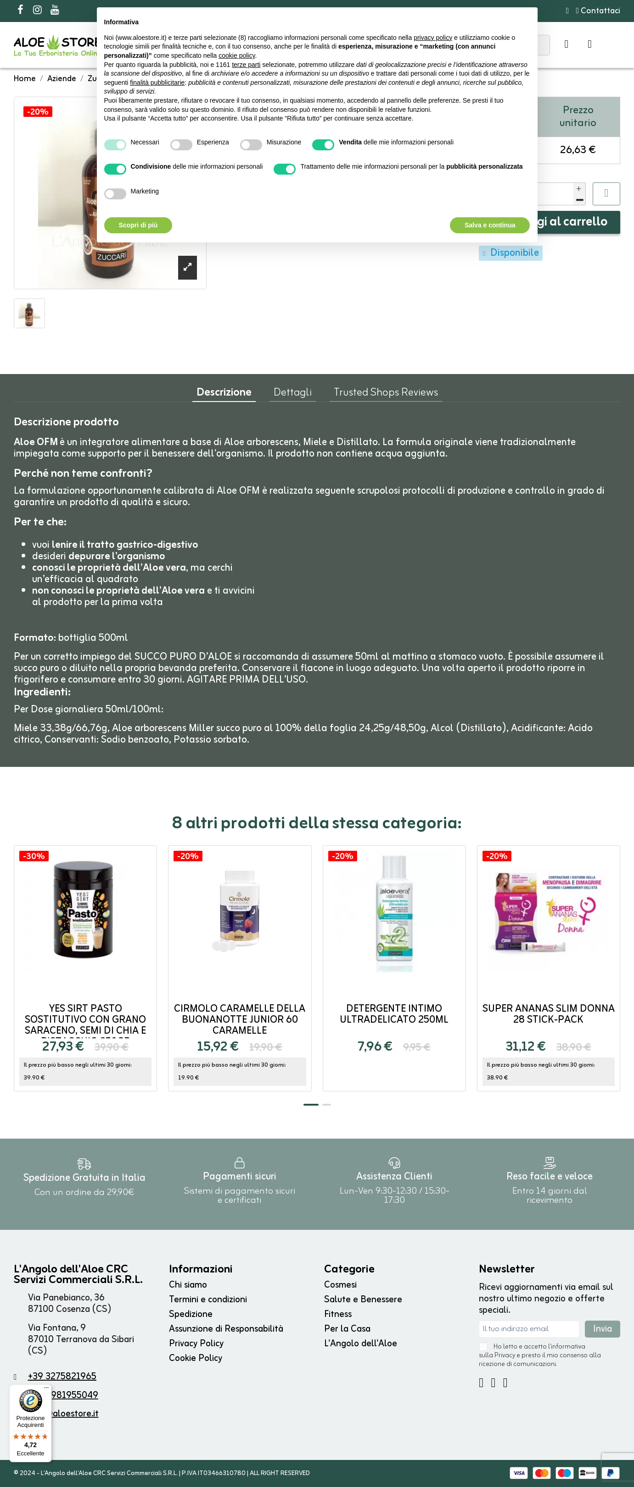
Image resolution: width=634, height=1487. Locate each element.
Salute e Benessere (363, 1299)
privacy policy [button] (433, 37)
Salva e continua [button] (490, 225)
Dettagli (293, 395)
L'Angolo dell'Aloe (360, 1343)
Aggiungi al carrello (552, 222)
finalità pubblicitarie (157, 82)
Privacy (504, 1355)
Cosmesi (340, 1285)
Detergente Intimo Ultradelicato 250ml (394, 1015)
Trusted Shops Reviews (386, 395)
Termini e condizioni (208, 1299)
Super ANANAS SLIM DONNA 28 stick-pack (549, 1015)
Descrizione (224, 395)
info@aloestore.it (63, 1413)
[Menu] (46, 1389)
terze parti (246, 64)
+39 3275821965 (62, 1376)
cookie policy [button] (237, 55)
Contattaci (598, 11)
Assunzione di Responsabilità (226, 1329)
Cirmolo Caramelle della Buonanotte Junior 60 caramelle (239, 1020)
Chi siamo (188, 1285)
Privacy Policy (196, 1343)
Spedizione (191, 1314)
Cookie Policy (195, 1358)
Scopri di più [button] (138, 225)
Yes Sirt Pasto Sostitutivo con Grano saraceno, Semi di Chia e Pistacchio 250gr (85, 1026)
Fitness (338, 1314)
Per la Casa (347, 1329)
